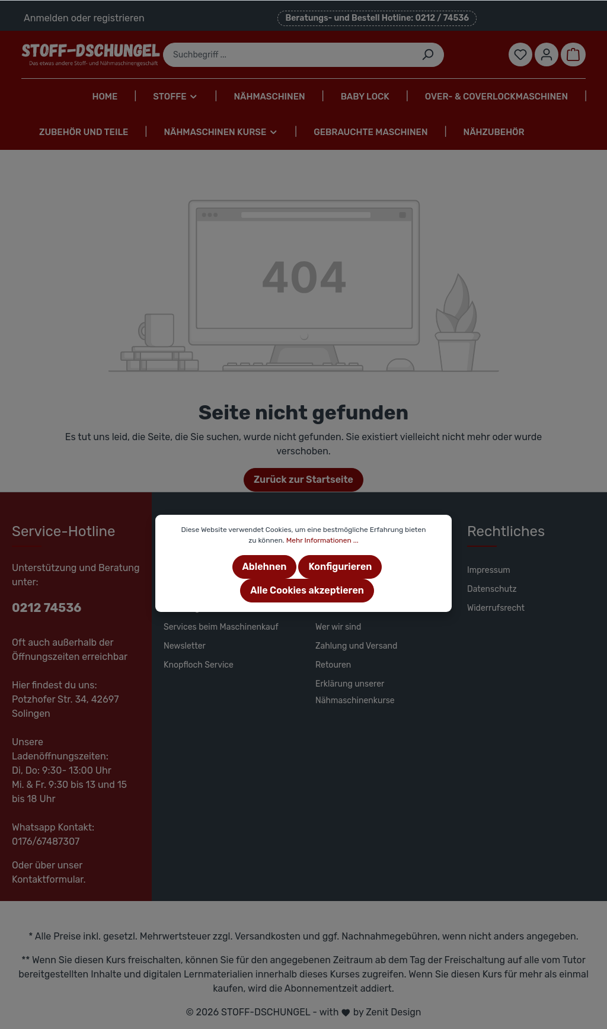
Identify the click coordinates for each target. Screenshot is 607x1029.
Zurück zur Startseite (303, 479)
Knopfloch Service (199, 665)
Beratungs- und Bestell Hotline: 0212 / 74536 (377, 18)
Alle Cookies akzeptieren (307, 590)
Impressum (488, 570)
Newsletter (185, 646)
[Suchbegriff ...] (287, 55)
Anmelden (46, 18)
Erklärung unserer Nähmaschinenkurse (355, 692)
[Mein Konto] (546, 54)
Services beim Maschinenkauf (221, 627)
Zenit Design (393, 1012)
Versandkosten (268, 936)
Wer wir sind (338, 627)
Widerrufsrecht (496, 608)
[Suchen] (427, 55)
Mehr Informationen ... (322, 540)
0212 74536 (46, 608)
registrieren (118, 18)
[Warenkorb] (573, 54)
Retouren (333, 665)
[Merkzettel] (520, 54)
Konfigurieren (340, 566)
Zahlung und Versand (356, 646)
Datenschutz (492, 589)
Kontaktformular (48, 879)
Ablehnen (264, 566)
